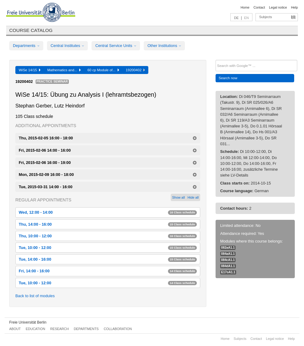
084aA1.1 (228, 253)
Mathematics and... (64, 70)
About (15, 329)
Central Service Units (115, 45)
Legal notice (278, 7)
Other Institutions (164, 45)
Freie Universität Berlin (27, 322)
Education (35, 329)
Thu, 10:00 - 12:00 (108, 236)
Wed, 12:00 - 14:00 (108, 212)
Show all (178, 197)
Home (244, 7)
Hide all (193, 197)
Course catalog (31, 30)
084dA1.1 (228, 266)
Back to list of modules (35, 296)
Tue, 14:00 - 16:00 (108, 259)
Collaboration (118, 329)
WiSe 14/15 (30, 70)
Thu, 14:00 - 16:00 (108, 224)
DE (236, 18)
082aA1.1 (228, 247)
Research (59, 329)
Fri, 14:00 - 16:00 (108, 271)
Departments (26, 45)
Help (294, 7)
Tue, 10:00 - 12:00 (108, 247)
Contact (259, 7)
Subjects (265, 17)
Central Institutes (67, 45)
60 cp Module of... (103, 70)
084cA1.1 (228, 260)
